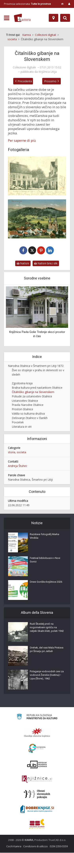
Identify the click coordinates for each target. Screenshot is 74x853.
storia (11, 453)
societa (21, 453)
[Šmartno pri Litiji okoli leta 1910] (37, 176)
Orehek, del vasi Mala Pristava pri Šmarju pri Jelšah (46, 649)
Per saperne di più (22, 140)
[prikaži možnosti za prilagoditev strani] (62, 4)
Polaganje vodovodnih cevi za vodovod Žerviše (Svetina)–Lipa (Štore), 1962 (47, 675)
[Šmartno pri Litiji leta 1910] (37, 218)
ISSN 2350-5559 (59, 846)
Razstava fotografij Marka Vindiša (44, 536)
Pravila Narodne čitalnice (27, 405)
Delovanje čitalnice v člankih (30, 418)
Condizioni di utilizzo (35, 846)
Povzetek (18, 423)
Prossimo (53, 81)
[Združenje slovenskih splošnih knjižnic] (37, 780)
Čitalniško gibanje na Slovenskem (33, 392)
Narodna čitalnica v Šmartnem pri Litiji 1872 (36, 366)
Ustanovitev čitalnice (25, 401)
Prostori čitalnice (22, 410)
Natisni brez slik (45, 264)
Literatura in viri (22, 427)
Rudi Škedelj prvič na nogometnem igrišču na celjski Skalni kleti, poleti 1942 (47, 628)
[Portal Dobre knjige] (37, 809)
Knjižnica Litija (47, 72)
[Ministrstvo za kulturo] (37, 717)
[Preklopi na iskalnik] (65, 18)
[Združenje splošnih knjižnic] (37, 824)
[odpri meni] (6, 18)
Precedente (22, 81)
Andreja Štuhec (17, 466)
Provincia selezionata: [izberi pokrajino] (27, 4)
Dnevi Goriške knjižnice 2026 (46, 582)
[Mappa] (53, 18)
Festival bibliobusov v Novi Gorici (45, 560)
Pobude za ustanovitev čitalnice (32, 397)
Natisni (23, 264)
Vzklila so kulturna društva (28, 414)
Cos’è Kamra (13, 846)
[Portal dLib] (37, 765)
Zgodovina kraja (22, 383)
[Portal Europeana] (37, 749)
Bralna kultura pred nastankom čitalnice (37, 388)
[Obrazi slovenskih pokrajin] (37, 794)
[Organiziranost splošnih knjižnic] (37, 733)
